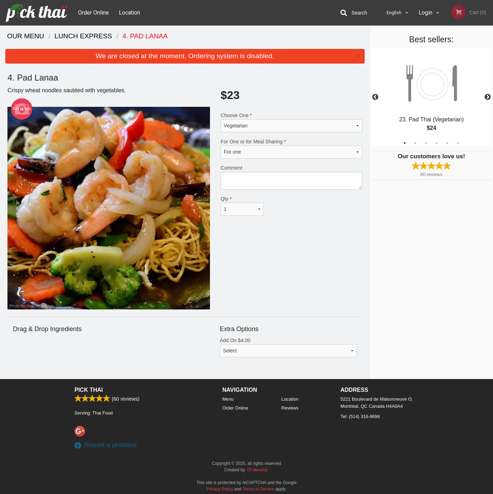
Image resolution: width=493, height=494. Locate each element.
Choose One (291, 122)
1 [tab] (404, 143)
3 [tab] (426, 143)
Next (487, 97)
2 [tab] (415, 143)
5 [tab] (447, 143)
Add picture (22, 109)
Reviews (289, 408)
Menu (228, 399)
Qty (242, 206)
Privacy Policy (220, 489)
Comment (291, 177)
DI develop (257, 469)
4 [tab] (436, 143)
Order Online (93, 12)
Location (129, 12)
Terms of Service (258, 489)
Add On (288, 347)
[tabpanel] (431, 97)
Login (425, 12)
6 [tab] (457, 143)
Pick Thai (88, 390)
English (394, 12)
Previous (375, 97)
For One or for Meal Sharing (291, 149)
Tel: (360, 416)
